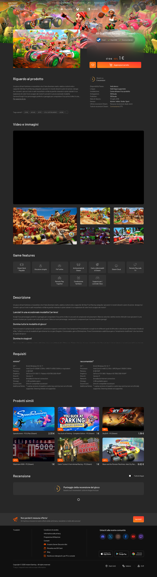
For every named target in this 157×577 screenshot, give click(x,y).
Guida (123, 101)
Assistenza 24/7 (99, 3)
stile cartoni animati (50, 112)
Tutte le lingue (136, 476)
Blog (89, 3)
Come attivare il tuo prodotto (120, 91)
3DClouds (113, 94)
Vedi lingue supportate (118, 89)
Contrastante (115, 106)
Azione (112, 101)
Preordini (66, 3)
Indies (118, 101)
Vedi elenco (114, 86)
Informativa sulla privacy (52, 533)
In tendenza (56, 3)
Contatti (46, 541)
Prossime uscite (78, 3)
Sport (127, 101)
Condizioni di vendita (51, 530)
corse (26, 112)
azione (62, 112)
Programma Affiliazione (52, 537)
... (66, 112)
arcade (33, 112)
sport (40, 112)
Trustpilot (16, 530)
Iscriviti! (138, 519)
